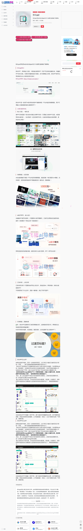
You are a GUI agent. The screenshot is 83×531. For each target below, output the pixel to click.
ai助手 (39, 12)
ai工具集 (43, 12)
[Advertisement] (71, 19)
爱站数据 (22, 491)
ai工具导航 (35, 12)
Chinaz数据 (28, 491)
